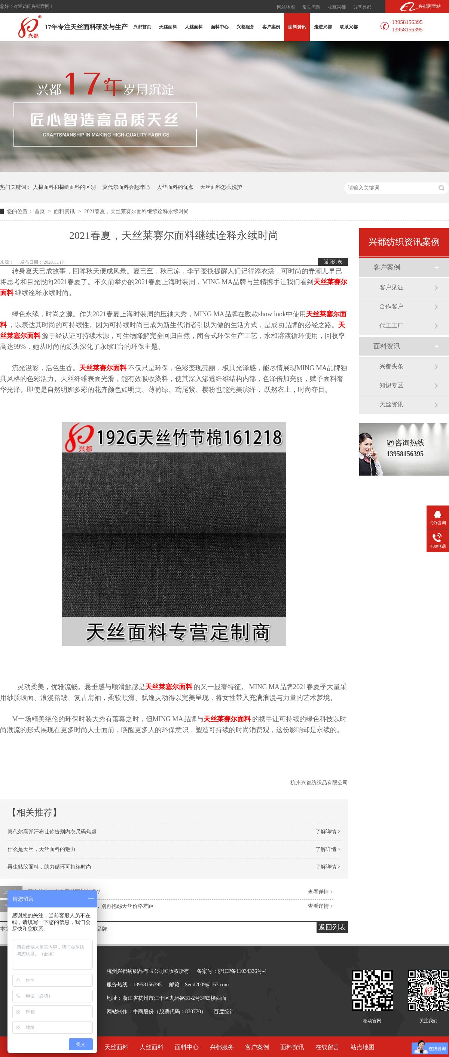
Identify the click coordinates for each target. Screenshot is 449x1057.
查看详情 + (320, 892)
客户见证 (391, 287)
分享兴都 (362, 7)
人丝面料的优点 (175, 187)
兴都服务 (245, 27)
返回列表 (333, 261)
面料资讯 (297, 27)
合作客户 (391, 306)
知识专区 (391, 385)
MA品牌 (97, 929)
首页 (40, 211)
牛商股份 (143, 1011)
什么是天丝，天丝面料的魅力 (41, 849)
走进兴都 (323, 27)
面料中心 (220, 27)
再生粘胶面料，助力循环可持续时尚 (49, 867)
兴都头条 (391, 366)
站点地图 (363, 1047)
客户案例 (271, 27)
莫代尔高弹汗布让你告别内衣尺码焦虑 (52, 832)
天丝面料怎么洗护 (221, 187)
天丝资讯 (391, 404)
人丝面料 (194, 27)
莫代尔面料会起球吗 (126, 187)
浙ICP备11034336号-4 (242, 971)
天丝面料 (168, 27)
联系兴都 (349, 27)
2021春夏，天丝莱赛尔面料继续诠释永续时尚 (136, 211)
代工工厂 (391, 325)
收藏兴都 (337, 7)
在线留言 (327, 1047)
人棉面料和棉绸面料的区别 (64, 187)
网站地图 (286, 7)
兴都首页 (142, 27)
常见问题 (311, 7)
